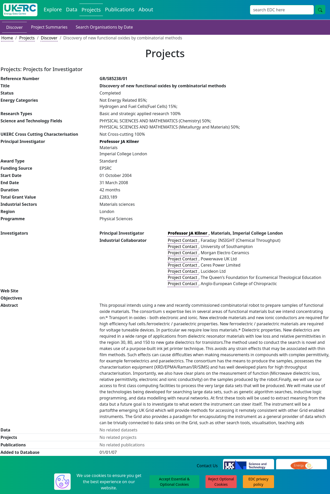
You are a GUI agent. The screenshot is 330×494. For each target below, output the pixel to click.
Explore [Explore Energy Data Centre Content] (53, 9)
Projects (27, 38)
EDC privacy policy (258, 481)
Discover (14, 27)
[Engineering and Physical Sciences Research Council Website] (301, 466)
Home (7, 38)
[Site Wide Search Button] (320, 9)
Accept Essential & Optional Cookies (174, 481)
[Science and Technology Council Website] (248, 466)
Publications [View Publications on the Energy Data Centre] (119, 9)
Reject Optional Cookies (221, 481)
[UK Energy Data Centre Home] (20, 10)
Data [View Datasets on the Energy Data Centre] (71, 9)
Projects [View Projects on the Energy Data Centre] (91, 9)
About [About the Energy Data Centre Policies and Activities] (145, 9)
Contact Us (207, 466)
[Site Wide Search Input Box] (282, 10)
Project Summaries (49, 27)
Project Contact (183, 240)
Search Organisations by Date (104, 27)
